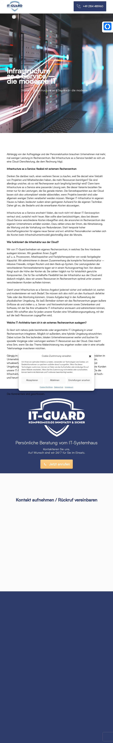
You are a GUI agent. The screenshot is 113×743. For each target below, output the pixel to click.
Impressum (69, 387)
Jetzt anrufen (57, 464)
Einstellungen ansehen (79, 380)
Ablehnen (54, 380)
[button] (90, 356)
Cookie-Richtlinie (46, 387)
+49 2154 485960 (93, 6)
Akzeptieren (32, 380)
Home (25, 90)
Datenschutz (58, 387)
